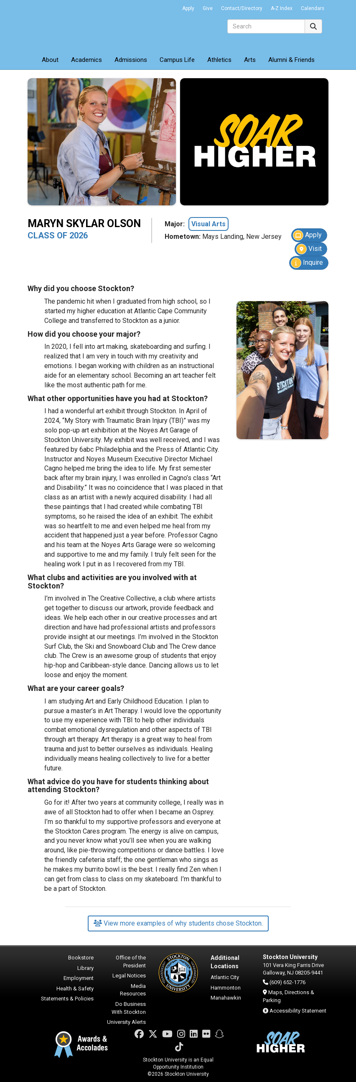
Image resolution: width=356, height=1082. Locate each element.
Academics (86, 60)
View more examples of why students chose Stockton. (178, 923)
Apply (188, 8)
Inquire (307, 263)
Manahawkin (226, 998)
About (50, 60)
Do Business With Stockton (129, 1008)
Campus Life (177, 60)
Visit (309, 249)
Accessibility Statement (298, 1011)
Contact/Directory (241, 8)
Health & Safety (75, 988)
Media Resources (133, 990)
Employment (79, 978)
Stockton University (88, 25)
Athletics (219, 60)
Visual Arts (208, 224)
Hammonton (226, 988)
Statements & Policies (67, 998)
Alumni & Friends (291, 60)
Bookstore (81, 957)
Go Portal (167, 6)
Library (85, 968)
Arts (250, 60)
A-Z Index (281, 8)
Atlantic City (225, 977)
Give (208, 8)
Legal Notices (129, 975)
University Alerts (126, 1022)
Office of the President (131, 961)
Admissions (130, 60)
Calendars (312, 8)
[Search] (266, 26)
